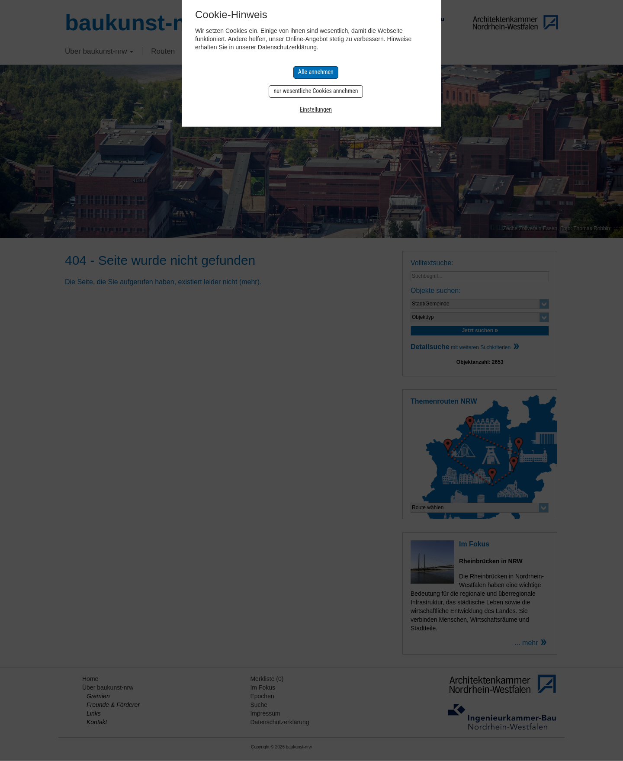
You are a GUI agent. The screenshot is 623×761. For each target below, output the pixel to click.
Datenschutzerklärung (287, 47)
